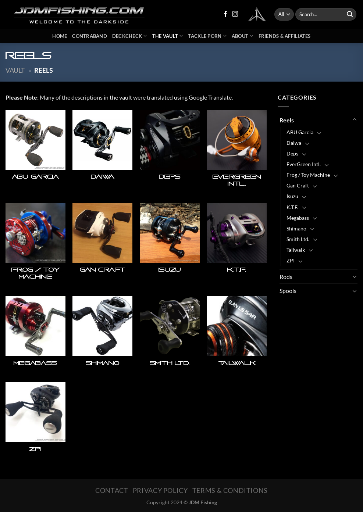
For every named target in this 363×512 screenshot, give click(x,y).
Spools (288, 290)
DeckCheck (129, 35)
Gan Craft (298, 185)
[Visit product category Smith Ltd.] (170, 335)
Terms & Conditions (230, 490)
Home (59, 36)
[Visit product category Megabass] (35, 335)
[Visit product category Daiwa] (102, 153)
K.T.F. (292, 207)
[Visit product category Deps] (170, 153)
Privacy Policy (160, 490)
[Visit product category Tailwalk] (237, 335)
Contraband (89, 36)
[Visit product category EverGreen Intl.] (237, 153)
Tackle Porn (207, 35)
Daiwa (294, 143)
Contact (111, 490)
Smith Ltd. (298, 239)
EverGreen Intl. (304, 164)
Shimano (296, 228)
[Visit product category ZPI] (35, 421)
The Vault (167, 35)
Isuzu (292, 196)
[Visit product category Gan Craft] (102, 246)
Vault (15, 70)
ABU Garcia (300, 132)
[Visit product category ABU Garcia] (35, 153)
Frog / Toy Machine (308, 175)
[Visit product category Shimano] (102, 335)
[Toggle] (354, 119)
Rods (286, 276)
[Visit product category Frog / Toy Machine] (35, 246)
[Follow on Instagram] (235, 14)
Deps (292, 153)
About (242, 35)
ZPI (291, 260)
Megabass (298, 218)
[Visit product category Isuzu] (170, 246)
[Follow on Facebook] (225, 14)
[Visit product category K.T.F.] (237, 246)
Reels (287, 120)
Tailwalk (296, 250)
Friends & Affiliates (285, 36)
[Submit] (350, 14)
